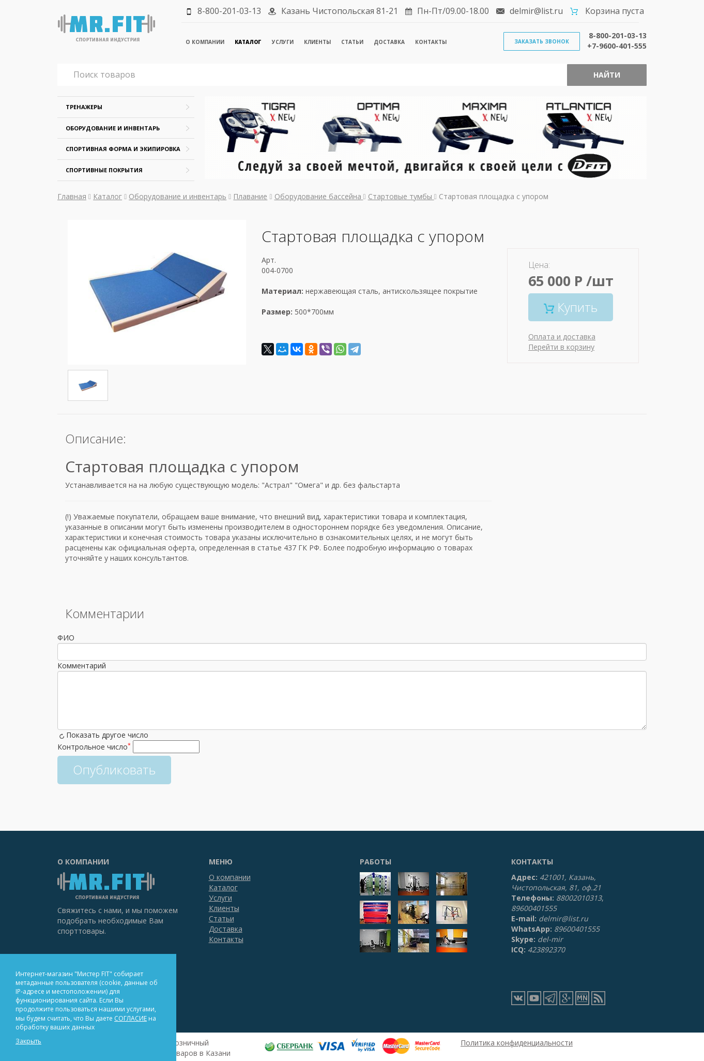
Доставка (389, 42)
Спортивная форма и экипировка (123, 149)
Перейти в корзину (561, 347)
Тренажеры (84, 107)
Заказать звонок (541, 41)
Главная (71, 196)
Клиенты (317, 42)
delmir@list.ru (536, 11)
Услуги (283, 42)
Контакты (431, 42)
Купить (571, 307)
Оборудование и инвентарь (113, 128)
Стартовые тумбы (401, 196)
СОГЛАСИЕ (130, 1018)
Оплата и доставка (561, 336)
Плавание (250, 196)
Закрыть (28, 1041)
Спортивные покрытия (104, 170)
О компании (205, 42)
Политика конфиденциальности (517, 1043)
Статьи (352, 42)
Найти (606, 75)
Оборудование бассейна (318, 196)
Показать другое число (107, 735)
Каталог (248, 42)
